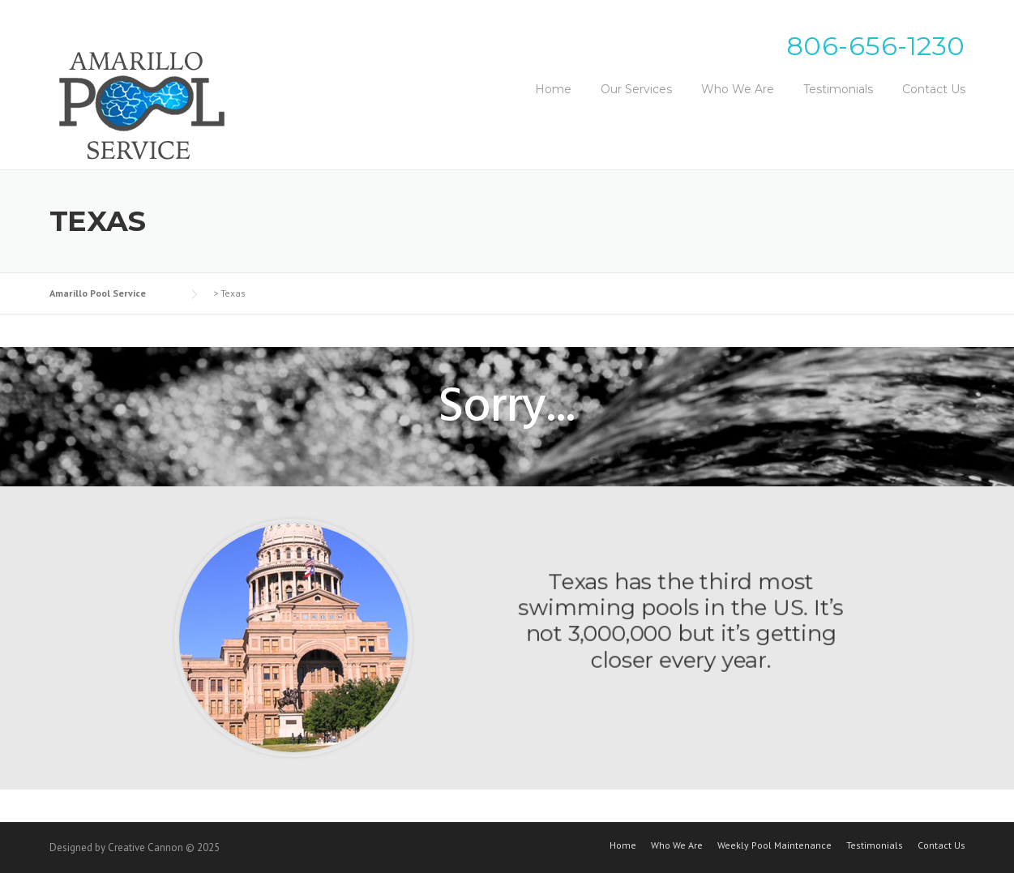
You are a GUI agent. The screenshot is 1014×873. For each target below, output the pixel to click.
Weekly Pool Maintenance (774, 845)
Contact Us (933, 89)
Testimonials (838, 89)
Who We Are (737, 89)
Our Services (636, 89)
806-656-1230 (875, 46)
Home (553, 89)
